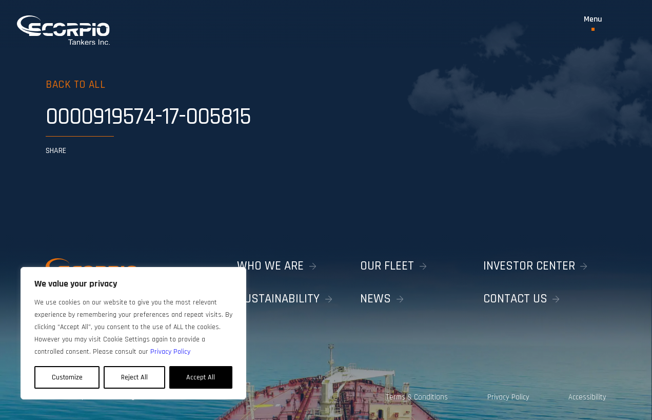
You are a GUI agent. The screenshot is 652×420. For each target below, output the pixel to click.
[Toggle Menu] (593, 23)
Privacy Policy (508, 397)
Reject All (134, 377)
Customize (67, 377)
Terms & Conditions (417, 397)
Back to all (75, 84)
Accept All (200, 377)
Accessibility (587, 397)
